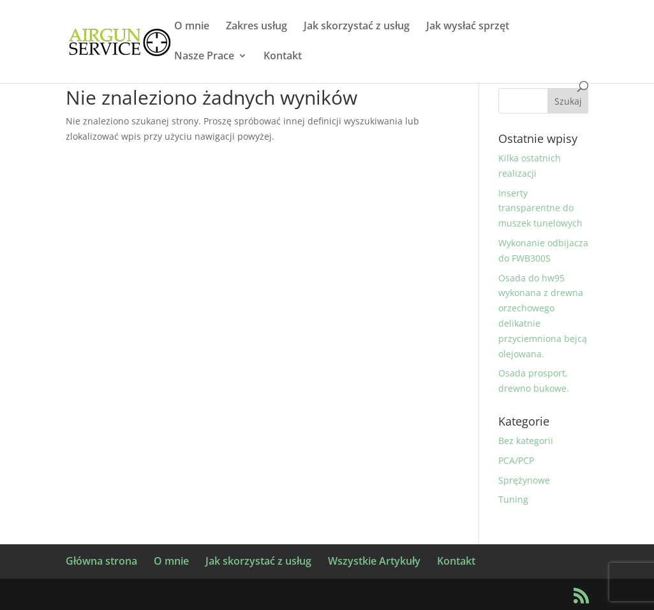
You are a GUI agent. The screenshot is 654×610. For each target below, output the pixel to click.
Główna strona (101, 561)
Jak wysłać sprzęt (467, 27)
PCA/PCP (516, 460)
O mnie (191, 27)
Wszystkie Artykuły (374, 561)
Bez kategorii (525, 441)
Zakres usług (256, 27)
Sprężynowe (524, 480)
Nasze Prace (204, 57)
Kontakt (283, 57)
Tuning (513, 499)
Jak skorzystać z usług (357, 27)
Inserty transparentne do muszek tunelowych (540, 208)
